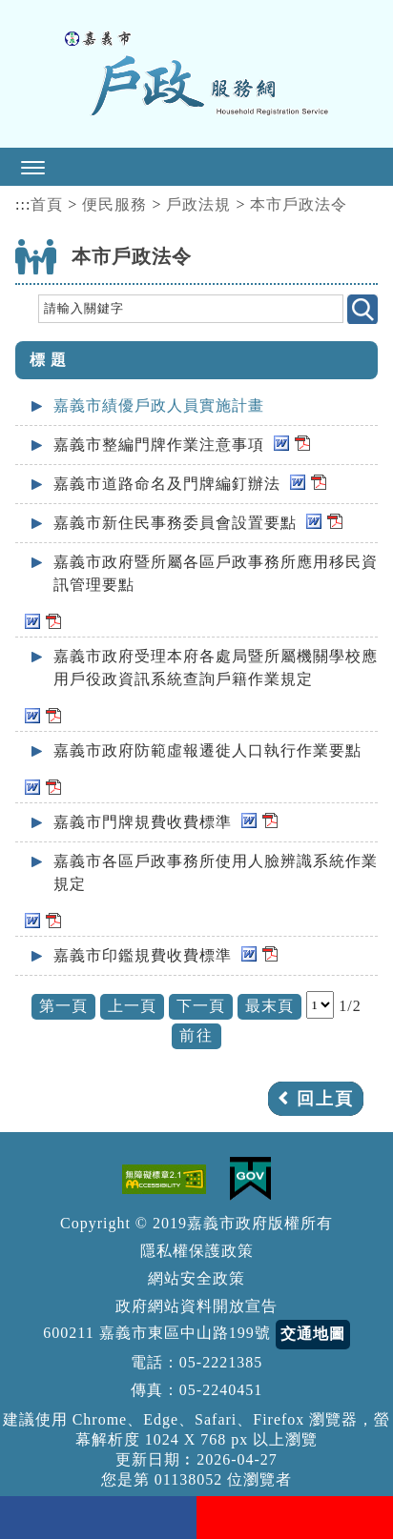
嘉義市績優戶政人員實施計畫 (158, 405)
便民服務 (114, 204)
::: (23, 204)
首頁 (47, 204)
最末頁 (269, 1006)
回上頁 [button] (325, 1098)
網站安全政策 (196, 1278)
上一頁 (132, 1006)
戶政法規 (198, 204)
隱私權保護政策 (197, 1251)
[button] (196, 167)
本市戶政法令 (298, 204)
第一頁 (63, 1006)
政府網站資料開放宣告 (196, 1306)
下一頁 (200, 1006)
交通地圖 (312, 1334)
